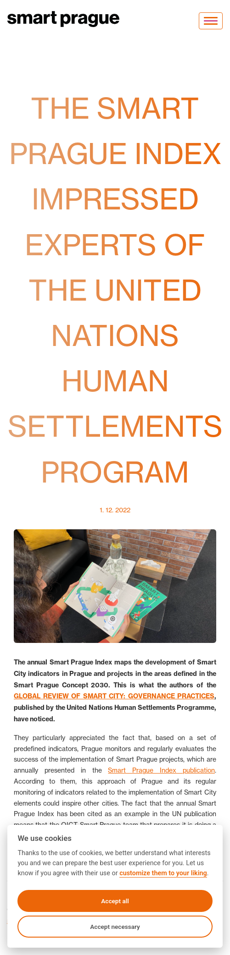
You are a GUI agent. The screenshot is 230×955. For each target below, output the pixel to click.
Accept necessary (115, 926)
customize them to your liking (163, 873)
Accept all (115, 901)
